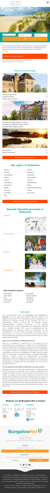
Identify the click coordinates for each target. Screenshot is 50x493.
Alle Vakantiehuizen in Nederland (25, 157)
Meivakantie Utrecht (36, 481)
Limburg (6, 180)
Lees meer (5, 51)
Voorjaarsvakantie (31, 295)
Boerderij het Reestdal (8, 152)
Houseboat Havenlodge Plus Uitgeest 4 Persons (15, 124)
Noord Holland (8, 175)
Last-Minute (7, 215)
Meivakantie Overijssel (12, 481)
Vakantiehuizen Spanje (29, 483)
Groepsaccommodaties (40, 475)
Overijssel (7, 172)
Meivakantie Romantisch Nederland (20, 479)
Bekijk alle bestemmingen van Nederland (25, 201)
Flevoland (29, 180)
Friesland (6, 170)
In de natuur (7, 302)
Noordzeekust (8, 182)
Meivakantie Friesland (35, 479)
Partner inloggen (31, 487)
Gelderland (30, 172)
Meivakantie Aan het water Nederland (29, 477)
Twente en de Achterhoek (34, 187)
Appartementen (25, 475)
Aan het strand (8, 300)
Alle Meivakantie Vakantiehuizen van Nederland (25, 392)
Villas (32, 475)
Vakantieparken (16, 475)
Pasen (5, 298)
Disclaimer (18, 485)
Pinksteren (7, 252)
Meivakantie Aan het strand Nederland (10, 477)
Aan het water (30, 300)
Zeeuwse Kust (8, 185)
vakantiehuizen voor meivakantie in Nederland (16, 333)
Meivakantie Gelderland (24, 481)
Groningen (7, 190)
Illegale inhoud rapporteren (34, 485)
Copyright (24, 485)
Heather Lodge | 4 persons (9, 99)
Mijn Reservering (41, 487)
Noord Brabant (31, 177)
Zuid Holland (30, 175)
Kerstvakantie (30, 293)
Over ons (6, 485)
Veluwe (29, 185)
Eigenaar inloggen (22, 487)
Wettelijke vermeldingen (10, 487)
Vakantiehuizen (8, 475)
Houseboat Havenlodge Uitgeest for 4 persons (15, 122)
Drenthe (29, 170)
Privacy (44, 485)
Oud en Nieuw (8, 295)
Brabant (6, 187)
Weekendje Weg (8, 233)
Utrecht (29, 190)
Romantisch (29, 302)
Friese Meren (7, 193)
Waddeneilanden (31, 182)
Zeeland (6, 177)
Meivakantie (29, 298)
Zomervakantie (8, 270)
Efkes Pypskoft (6, 150)
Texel (5, 195)
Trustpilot (25, 467)
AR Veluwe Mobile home (9, 94)
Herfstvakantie (8, 293)
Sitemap (12, 485)
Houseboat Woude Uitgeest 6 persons (12, 126)
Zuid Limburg (31, 193)
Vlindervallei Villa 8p (8, 97)
